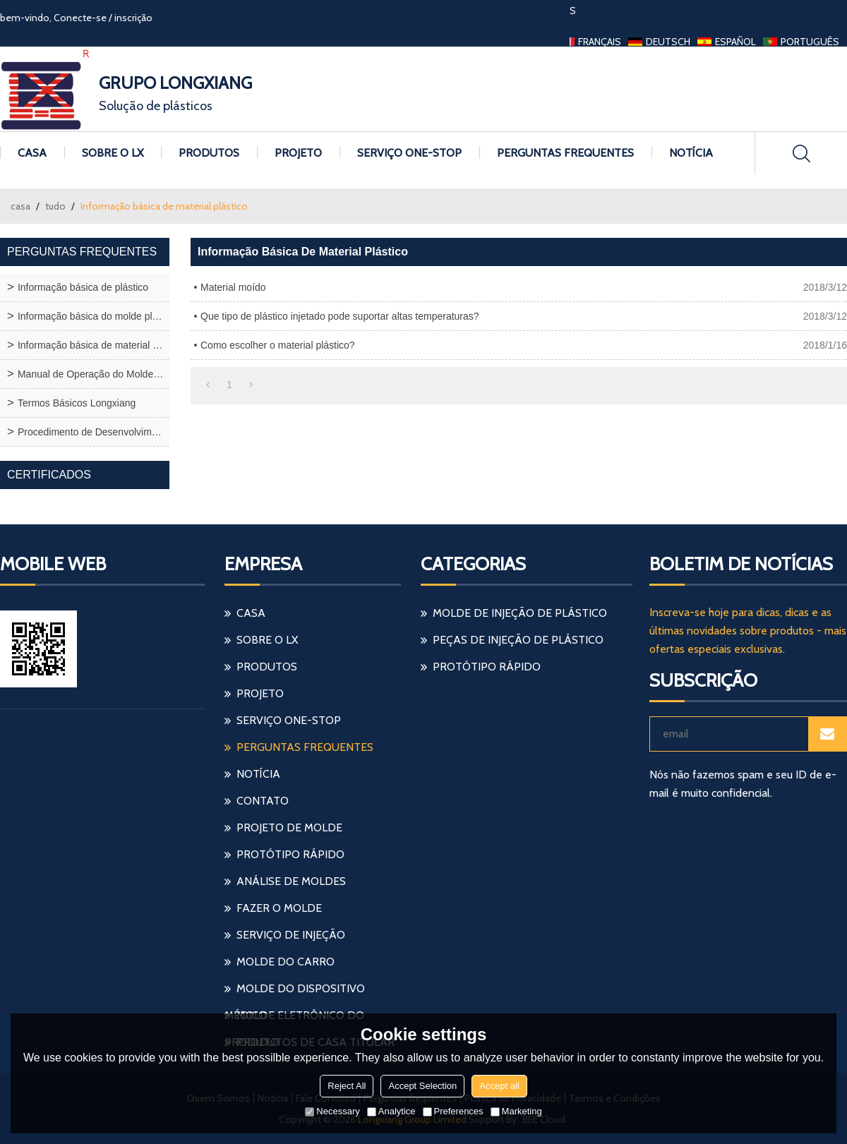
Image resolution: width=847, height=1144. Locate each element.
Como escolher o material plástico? (277, 345)
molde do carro (285, 961)
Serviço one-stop (409, 152)
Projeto (298, 152)
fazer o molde (279, 908)
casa (20, 206)
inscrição (133, 17)
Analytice (391, 1111)
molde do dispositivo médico (294, 992)
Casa (32, 152)
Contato (262, 800)
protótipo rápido (290, 854)
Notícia (691, 152)
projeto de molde (289, 827)
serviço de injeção (290, 934)
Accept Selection (422, 1085)
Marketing (516, 1111)
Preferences (453, 1111)
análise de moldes (291, 881)
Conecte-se (80, 17)
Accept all (499, 1085)
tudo (55, 206)
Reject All (347, 1085)
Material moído (233, 287)
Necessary (332, 1111)
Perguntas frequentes (565, 152)
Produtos (209, 152)
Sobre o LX (112, 152)
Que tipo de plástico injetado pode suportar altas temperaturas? (339, 316)
